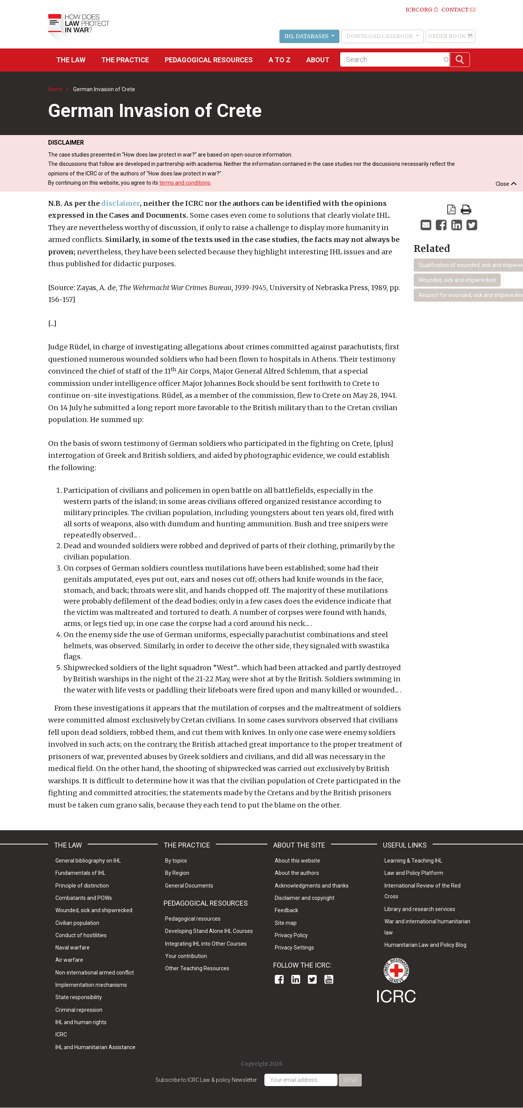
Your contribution (186, 956)
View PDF (451, 209)
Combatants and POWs (83, 898)
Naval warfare (72, 947)
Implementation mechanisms (91, 985)
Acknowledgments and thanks (312, 886)
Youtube (328, 979)
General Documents (189, 886)
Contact (455, 9)
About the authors (297, 873)
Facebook (279, 979)
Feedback (286, 910)
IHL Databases (307, 36)
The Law (70, 60)
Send (350, 1080)
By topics (176, 861)
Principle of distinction (82, 886)
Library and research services (419, 909)
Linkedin (295, 979)
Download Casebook (380, 36)
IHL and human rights (81, 1022)
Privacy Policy (291, 935)
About (317, 60)
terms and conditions (185, 183)
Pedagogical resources (209, 60)
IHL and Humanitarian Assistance (95, 1047)
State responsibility (78, 997)
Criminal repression (78, 1010)
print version (466, 209)
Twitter (312, 979)
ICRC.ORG (419, 9)
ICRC (61, 1034)
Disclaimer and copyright (304, 898)
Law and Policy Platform (413, 873)
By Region (177, 873)
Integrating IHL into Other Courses (206, 944)
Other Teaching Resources (197, 968)
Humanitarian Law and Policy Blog (425, 945)
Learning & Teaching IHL (413, 861)
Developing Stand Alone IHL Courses (209, 931)
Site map (286, 923)
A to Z (280, 60)
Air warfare (69, 960)
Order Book (446, 36)
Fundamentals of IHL (80, 873)
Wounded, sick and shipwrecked (457, 280)
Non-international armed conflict (94, 973)
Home (55, 89)
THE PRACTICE (125, 60)
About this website (297, 861)
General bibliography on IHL (88, 861)
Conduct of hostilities (81, 935)
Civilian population (77, 923)
